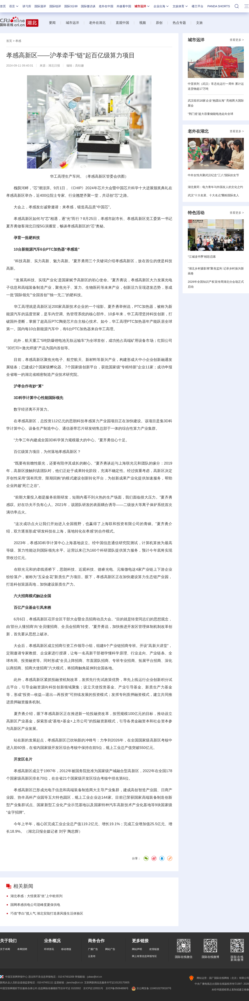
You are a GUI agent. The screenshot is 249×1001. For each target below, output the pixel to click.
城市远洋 (142, 6)
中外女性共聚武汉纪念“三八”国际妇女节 (213, 175)
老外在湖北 (97, 22)
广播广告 (93, 949)
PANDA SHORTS (219, 6)
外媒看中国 (124, 6)
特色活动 (196, 212)
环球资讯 (49, 949)
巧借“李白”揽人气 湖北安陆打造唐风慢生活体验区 (46, 913)
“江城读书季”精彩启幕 (202, 256)
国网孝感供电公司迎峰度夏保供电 (35, 904)
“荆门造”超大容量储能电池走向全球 (210, 113)
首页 (3, 6)
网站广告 (110, 949)
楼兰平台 (197, 6)
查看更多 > (237, 39)
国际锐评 (55, 6)
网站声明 (137, 949)
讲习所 (26, 6)
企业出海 (161, 6)
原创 (159, 22)
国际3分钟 (71, 6)
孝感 (18, 40)
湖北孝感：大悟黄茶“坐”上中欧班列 (36, 896)
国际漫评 (40, 6)
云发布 (91, 956)
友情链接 (154, 949)
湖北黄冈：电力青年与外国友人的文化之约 (215, 187)
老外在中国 (106, 6)
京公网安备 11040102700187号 (151, 988)
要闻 (52, 22)
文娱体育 (180, 6)
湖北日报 (54, 65)
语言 (14, 6)
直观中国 (122, 22)
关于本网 (5, 949)
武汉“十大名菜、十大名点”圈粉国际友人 (213, 195)
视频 (142, 22)
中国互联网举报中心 (14, 976)
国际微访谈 (88, 6)
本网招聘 (22, 949)
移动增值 (66, 949)
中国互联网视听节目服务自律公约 (18, 988)
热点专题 (179, 22)
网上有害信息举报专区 (144, 956)
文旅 (199, 22)
